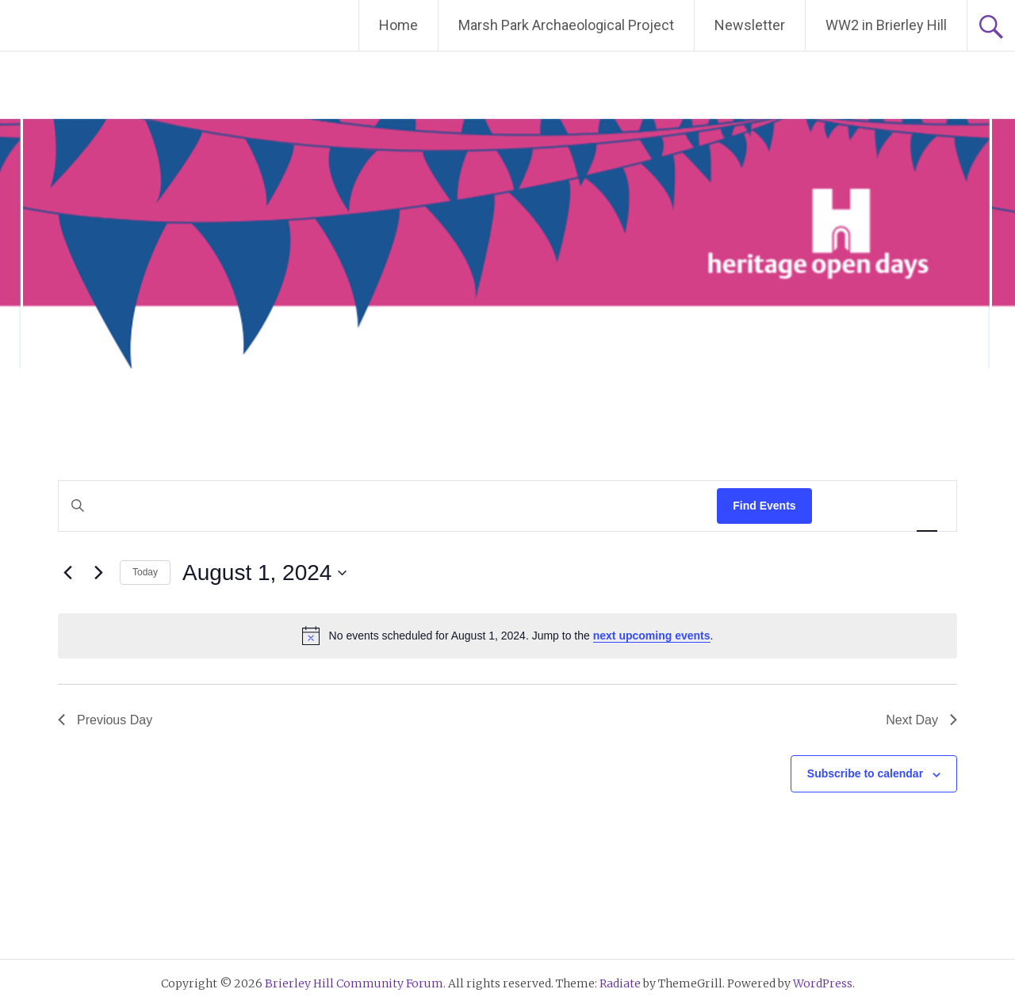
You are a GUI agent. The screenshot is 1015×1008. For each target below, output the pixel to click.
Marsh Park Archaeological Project (566, 25)
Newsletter (749, 25)
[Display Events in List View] (839, 506)
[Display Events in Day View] (927, 506)
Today (145, 572)
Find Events (764, 505)
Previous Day (105, 720)
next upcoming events (651, 635)
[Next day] (98, 572)
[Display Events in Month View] (882, 506)
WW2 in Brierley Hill (886, 25)
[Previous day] (67, 572)
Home (398, 25)
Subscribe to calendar (865, 773)
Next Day (921, 720)
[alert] (507, 635)
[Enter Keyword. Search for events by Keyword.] (388, 506)
